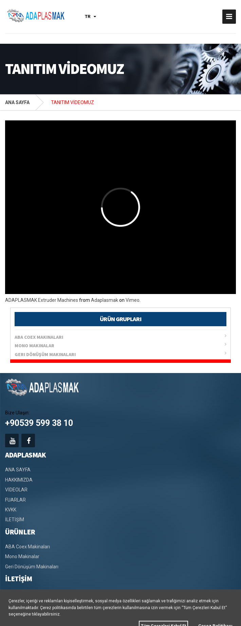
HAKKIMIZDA (19, 480)
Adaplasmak (104, 300)
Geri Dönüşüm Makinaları (120, 354)
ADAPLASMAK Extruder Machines (41, 300)
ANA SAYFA (17, 102)
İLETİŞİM (14, 519)
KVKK (10, 509)
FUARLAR (15, 500)
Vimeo (133, 300)
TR (90, 16)
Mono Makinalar (120, 345)
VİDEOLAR (16, 489)
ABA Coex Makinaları (120, 336)
